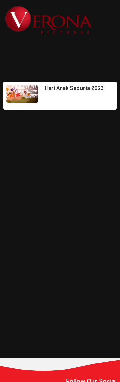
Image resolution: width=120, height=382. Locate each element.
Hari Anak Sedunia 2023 (74, 88)
